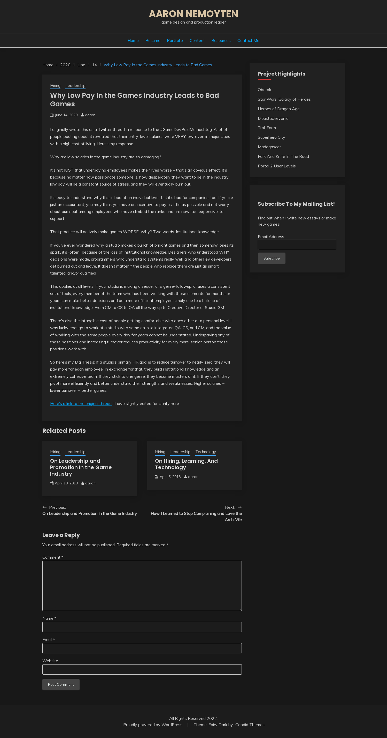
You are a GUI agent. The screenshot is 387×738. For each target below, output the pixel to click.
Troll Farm (267, 127)
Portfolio (175, 40)
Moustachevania (273, 118)
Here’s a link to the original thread (81, 403)
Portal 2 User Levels (277, 165)
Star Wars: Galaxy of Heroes (284, 99)
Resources (221, 40)
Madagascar (269, 146)
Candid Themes (250, 724)
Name (49, 618)
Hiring (55, 85)
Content (197, 40)
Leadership (75, 85)
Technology (205, 451)
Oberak (264, 89)
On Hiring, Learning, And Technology (186, 464)
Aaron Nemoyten (193, 13)
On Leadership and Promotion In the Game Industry (81, 467)
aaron (90, 115)
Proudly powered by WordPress (153, 724)
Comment (52, 557)
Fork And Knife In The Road (283, 156)
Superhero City (271, 137)
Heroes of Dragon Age (279, 108)
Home (133, 40)
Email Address (271, 236)
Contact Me (248, 40)
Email (48, 639)
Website (50, 660)
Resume (152, 40)
